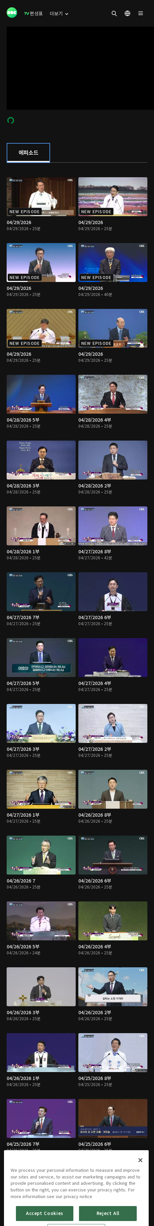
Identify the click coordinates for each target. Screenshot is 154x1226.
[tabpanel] (77, 678)
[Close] (140, 1181)
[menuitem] (33, 13)
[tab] (28, 153)
